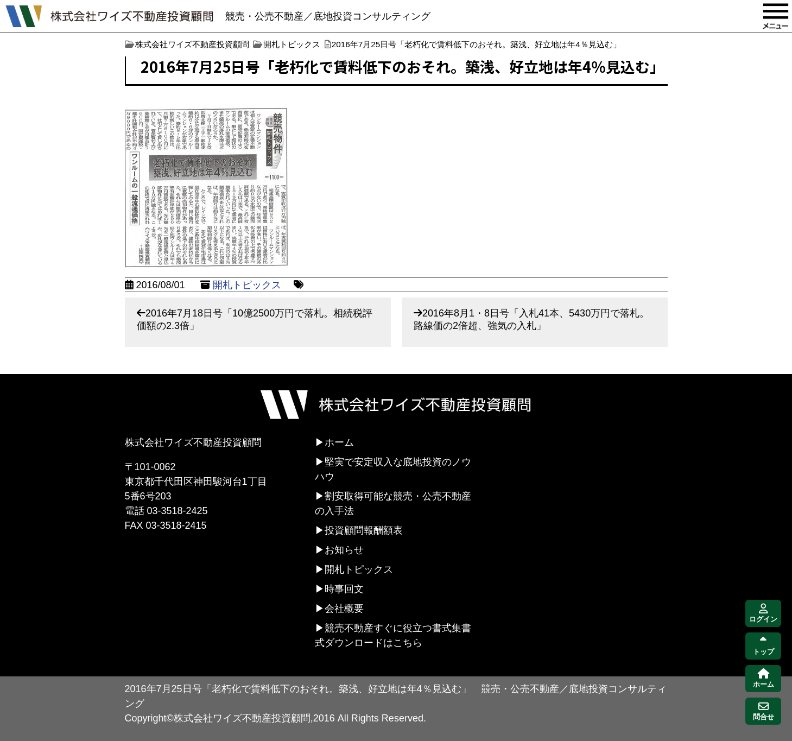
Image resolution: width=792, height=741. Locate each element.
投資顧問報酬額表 (364, 530)
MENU (775, 16)
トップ (763, 646)
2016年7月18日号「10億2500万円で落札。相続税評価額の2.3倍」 (254, 319)
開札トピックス (247, 285)
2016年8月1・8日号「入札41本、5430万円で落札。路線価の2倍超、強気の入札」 (531, 319)
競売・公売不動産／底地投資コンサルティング (327, 16)
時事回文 (344, 589)
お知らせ (344, 549)
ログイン (763, 614)
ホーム (339, 442)
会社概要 (344, 608)
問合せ (763, 711)
